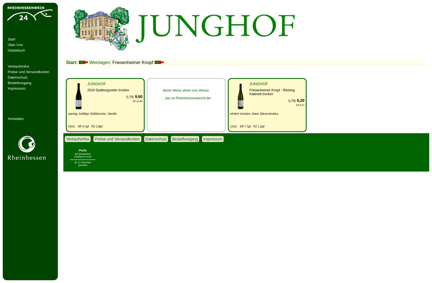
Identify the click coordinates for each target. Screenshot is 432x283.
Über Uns (15, 45)
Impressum (16, 88)
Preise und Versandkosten (29, 72)
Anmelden (16, 119)
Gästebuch (16, 50)
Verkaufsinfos (18, 66)
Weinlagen (99, 62)
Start (11, 39)
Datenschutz (18, 77)
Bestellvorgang (19, 83)
